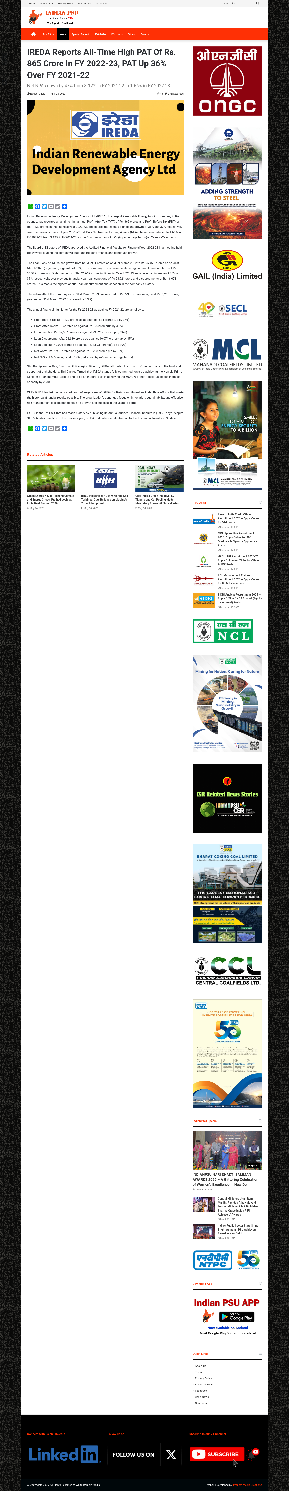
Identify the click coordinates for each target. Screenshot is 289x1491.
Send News (84, 3)
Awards (145, 34)
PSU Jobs (117, 34)
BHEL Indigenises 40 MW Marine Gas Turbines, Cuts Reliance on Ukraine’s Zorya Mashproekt (104, 499)
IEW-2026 (100, 34)
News (62, 34)
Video (131, 34)
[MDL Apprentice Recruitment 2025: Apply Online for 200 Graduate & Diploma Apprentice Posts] (204, 539)
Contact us (101, 3)
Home (32, 3)
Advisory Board (204, 1384)
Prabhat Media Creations (247, 1484)
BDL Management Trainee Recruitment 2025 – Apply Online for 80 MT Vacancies (238, 579)
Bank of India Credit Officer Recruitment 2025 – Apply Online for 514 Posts (238, 518)
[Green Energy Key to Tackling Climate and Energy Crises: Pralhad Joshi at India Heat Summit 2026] (51, 478)
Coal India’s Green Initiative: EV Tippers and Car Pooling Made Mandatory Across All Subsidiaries (157, 499)
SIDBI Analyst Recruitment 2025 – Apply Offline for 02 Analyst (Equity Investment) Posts (240, 598)
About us (45, 3)
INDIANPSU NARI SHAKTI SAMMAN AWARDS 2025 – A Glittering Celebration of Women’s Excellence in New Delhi (225, 1179)
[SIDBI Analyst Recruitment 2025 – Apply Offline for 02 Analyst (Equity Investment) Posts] (204, 600)
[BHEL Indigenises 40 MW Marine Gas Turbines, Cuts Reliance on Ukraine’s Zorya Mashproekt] (105, 478)
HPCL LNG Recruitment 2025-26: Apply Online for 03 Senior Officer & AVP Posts (239, 560)
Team (198, 1372)
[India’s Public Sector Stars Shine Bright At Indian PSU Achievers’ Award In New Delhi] (204, 1231)
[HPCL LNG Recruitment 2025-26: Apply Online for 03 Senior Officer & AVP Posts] (204, 562)
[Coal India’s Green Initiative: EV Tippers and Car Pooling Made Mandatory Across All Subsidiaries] (159, 478)
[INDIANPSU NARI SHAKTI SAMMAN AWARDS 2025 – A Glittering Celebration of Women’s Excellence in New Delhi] (227, 1150)
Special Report (80, 34)
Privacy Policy (66, 3)
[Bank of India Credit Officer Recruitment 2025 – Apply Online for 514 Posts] (204, 520)
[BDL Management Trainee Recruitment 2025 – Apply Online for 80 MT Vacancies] (204, 581)
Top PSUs (48, 34)
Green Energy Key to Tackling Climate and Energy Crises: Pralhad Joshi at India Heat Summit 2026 (50, 499)
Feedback (201, 1390)
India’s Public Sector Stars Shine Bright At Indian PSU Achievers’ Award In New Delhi (238, 1229)
